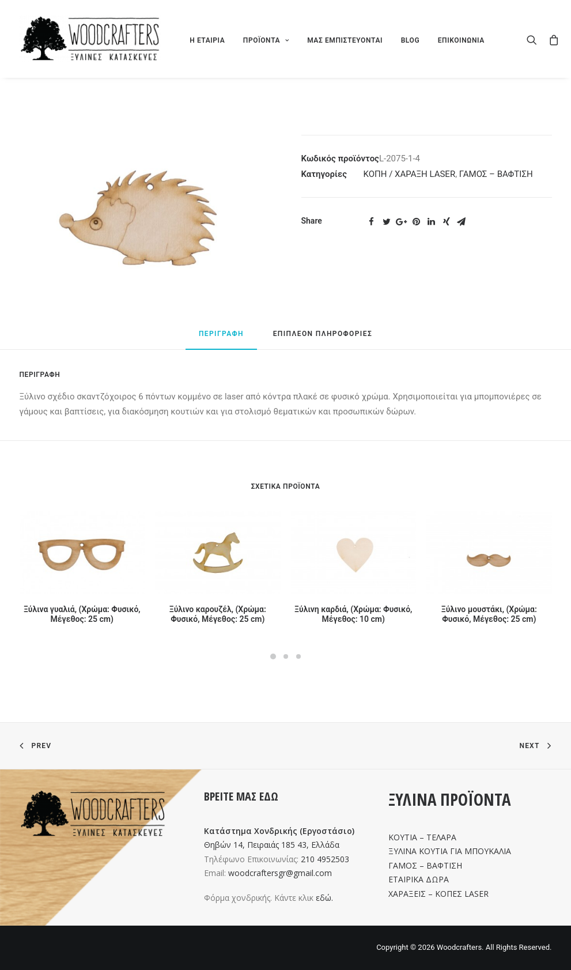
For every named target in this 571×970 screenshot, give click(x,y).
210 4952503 (325, 859)
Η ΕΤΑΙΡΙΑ (207, 40)
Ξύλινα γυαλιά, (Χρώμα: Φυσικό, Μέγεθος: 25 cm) (82, 614)
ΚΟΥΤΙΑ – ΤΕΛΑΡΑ (422, 837)
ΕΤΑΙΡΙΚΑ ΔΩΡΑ (418, 879)
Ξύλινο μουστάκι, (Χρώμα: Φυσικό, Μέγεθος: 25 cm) (489, 614)
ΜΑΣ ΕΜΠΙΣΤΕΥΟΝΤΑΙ (345, 40)
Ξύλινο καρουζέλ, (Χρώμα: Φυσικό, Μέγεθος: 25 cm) (217, 614)
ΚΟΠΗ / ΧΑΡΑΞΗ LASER (410, 174)
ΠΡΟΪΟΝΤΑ (266, 40)
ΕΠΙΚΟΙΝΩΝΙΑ (461, 40)
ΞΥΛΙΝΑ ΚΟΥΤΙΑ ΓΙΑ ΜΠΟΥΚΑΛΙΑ (449, 851)
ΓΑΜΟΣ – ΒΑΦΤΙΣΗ (496, 174)
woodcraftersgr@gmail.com (280, 872)
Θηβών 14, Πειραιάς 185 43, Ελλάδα (271, 844)
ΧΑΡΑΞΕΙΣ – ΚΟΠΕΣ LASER (438, 893)
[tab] (221, 339)
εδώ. (324, 897)
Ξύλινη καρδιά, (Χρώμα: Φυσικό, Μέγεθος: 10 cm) (353, 614)
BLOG (410, 40)
